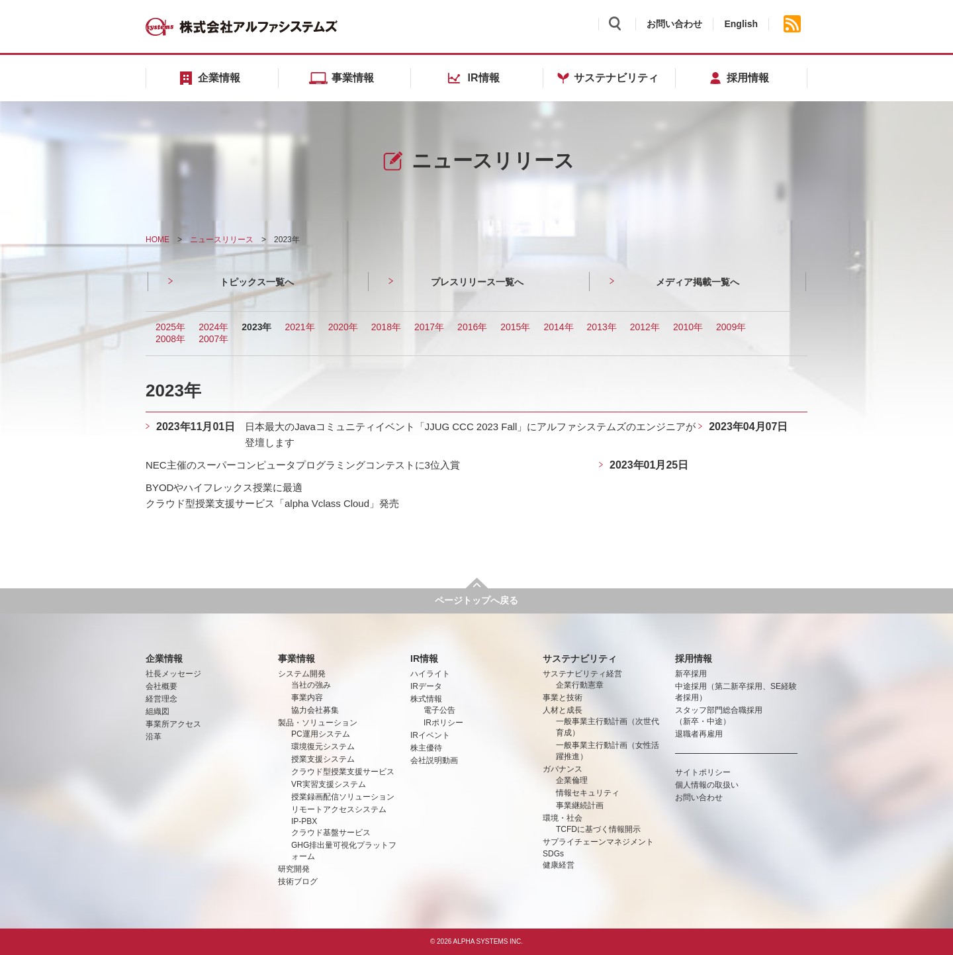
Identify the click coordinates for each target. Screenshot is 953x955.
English (741, 24)
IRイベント (430, 735)
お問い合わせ (674, 24)
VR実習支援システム (328, 784)
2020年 (343, 327)
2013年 (602, 327)
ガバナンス (562, 769)
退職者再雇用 (699, 734)
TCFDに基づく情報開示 (598, 829)
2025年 (170, 327)
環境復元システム (323, 746)
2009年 (731, 327)
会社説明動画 (434, 760)
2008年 (170, 339)
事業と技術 (562, 697)
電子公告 (439, 710)
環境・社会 (562, 818)
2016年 (472, 327)
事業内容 (307, 697)
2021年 (299, 327)
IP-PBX (304, 821)
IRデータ (426, 686)
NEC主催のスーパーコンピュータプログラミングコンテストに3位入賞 (313, 465)
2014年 (558, 327)
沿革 (153, 736)
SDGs (553, 853)
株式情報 (426, 699)
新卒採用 (691, 673)
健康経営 (558, 865)
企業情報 (164, 658)
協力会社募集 (315, 710)
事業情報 (296, 658)
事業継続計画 (580, 805)
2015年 (515, 327)
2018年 (386, 327)
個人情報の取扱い (707, 785)
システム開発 (302, 673)
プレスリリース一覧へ (477, 282)
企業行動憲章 (580, 685)
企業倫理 (572, 780)
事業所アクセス (173, 724)
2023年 (256, 327)
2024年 (213, 327)
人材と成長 (562, 710)
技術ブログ (298, 881)
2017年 (429, 327)
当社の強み (311, 685)
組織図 (157, 711)
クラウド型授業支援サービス (342, 771)
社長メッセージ (173, 673)
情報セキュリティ (587, 792)
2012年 (645, 327)
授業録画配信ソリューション (342, 796)
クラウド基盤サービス (331, 832)
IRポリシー (443, 722)
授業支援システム (323, 759)
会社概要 (161, 686)
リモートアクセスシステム (338, 809)
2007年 (213, 339)
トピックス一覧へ (257, 282)
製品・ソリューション (317, 722)
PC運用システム (320, 734)
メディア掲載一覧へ (697, 282)
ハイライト (430, 673)
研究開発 (294, 869)
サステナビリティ (580, 658)
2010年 (688, 327)
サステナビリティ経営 (582, 673)
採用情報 (693, 658)
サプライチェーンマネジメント (598, 841)
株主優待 (426, 747)
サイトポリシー (703, 772)
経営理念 (161, 699)
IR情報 (424, 658)
